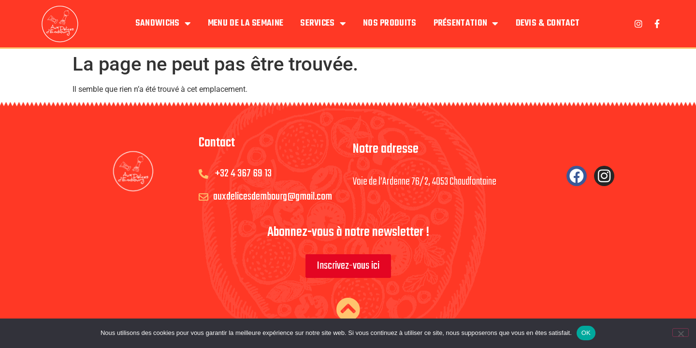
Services (323, 24)
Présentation (466, 24)
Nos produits (390, 24)
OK (586, 332)
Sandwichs (163, 24)
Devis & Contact (548, 24)
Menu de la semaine (245, 24)
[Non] (680, 332)
